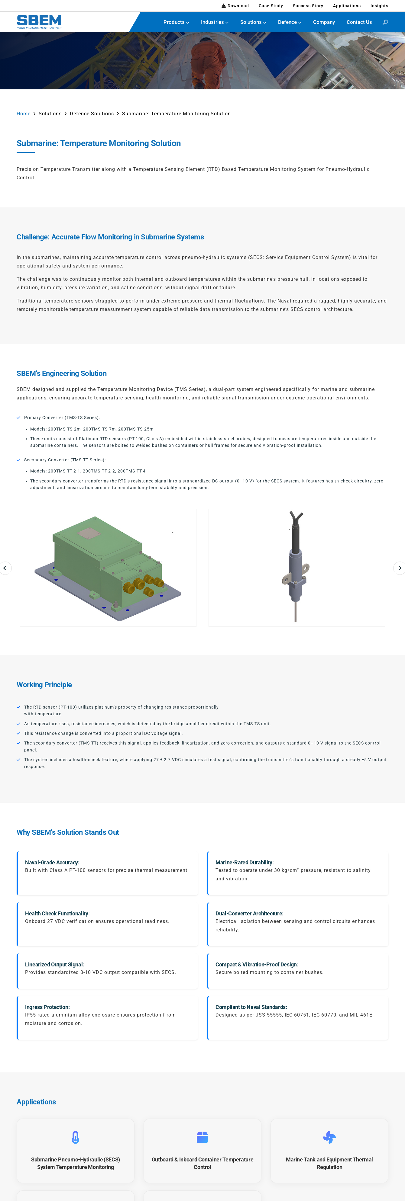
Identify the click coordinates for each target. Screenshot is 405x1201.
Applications (347, 5)
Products (174, 22)
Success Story (308, 5)
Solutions (251, 22)
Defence (287, 22)
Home (24, 114)
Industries (212, 22)
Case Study (271, 5)
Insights (379, 5)
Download (235, 5)
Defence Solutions (92, 114)
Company (324, 22)
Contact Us (359, 22)
